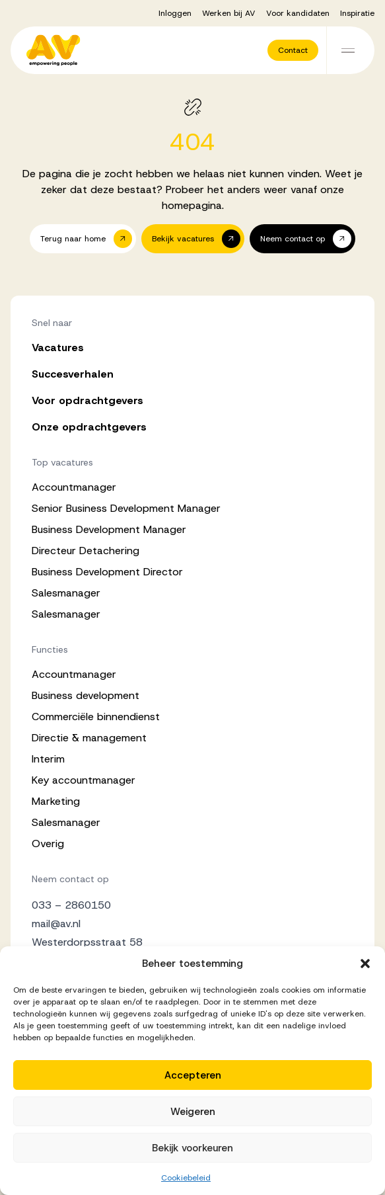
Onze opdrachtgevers (89, 427)
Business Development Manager (109, 529)
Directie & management (89, 738)
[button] (365, 963)
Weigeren (192, 1111)
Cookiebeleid (186, 1178)
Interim (48, 759)
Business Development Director (107, 572)
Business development (85, 695)
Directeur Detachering (85, 550)
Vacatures (58, 347)
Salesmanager (66, 593)
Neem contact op (70, 879)
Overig (48, 843)
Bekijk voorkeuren (192, 1148)
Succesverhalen (73, 374)
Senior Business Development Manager (126, 508)
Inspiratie (357, 13)
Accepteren (192, 1075)
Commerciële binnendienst (96, 716)
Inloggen (175, 13)
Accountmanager (74, 487)
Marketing (56, 801)
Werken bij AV (229, 13)
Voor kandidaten (298, 13)
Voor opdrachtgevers (87, 400)
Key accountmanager (83, 780)
